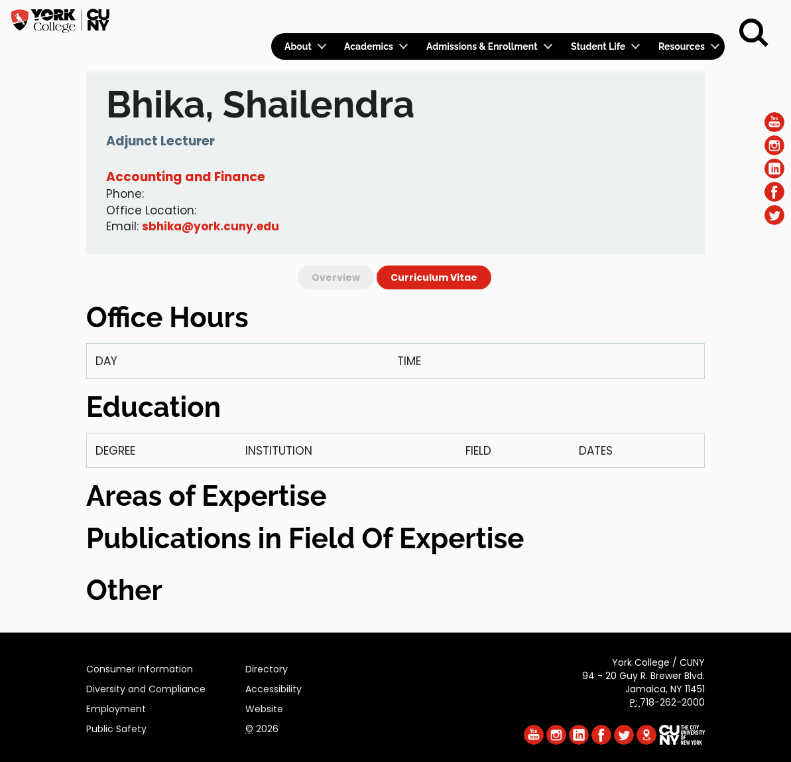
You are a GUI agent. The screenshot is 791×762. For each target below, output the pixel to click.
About (298, 46)
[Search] (754, 33)
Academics (368, 46)
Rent (702, 17)
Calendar (550, 18)
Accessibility (273, 687)
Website (264, 707)
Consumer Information (139, 667)
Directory (266, 667)
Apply (614, 17)
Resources (681, 46)
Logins (484, 18)
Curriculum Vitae (434, 277)
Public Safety (116, 726)
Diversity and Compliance (146, 687)
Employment (116, 707)
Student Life (598, 46)
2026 (261, 726)
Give (659, 17)
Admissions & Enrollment (482, 46)
